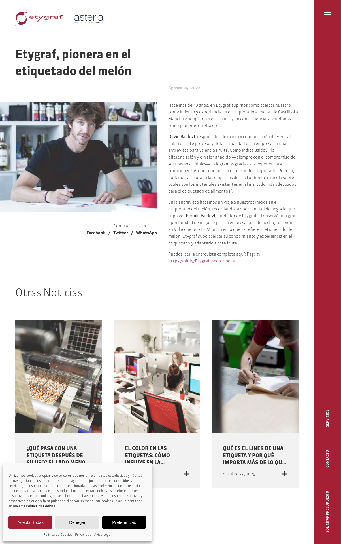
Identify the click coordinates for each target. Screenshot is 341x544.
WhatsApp (146, 232)
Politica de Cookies (57, 534)
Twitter (120, 232)
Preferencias (124, 522)
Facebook (95, 232)
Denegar (77, 522)
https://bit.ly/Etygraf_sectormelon (202, 260)
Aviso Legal (103, 534)
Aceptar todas (30, 522)
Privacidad (83, 534)
